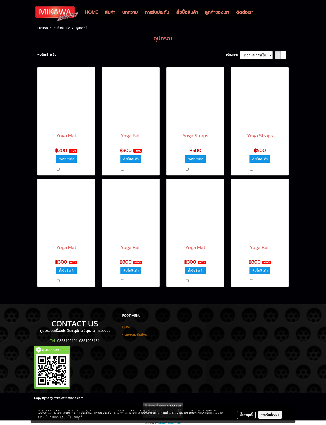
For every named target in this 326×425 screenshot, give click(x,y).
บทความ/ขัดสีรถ (134, 335)
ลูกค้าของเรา (217, 12)
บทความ (130, 12)
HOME (91, 12)
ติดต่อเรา (244, 12)
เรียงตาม (233, 55)
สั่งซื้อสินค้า (187, 12)
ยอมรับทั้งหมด (270, 415)
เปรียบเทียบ (68, 169)
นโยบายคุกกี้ (74, 417)
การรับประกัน (157, 12)
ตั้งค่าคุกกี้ (246, 415)
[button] (261, 12)
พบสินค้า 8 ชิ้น (46, 54)
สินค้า (110, 12)
